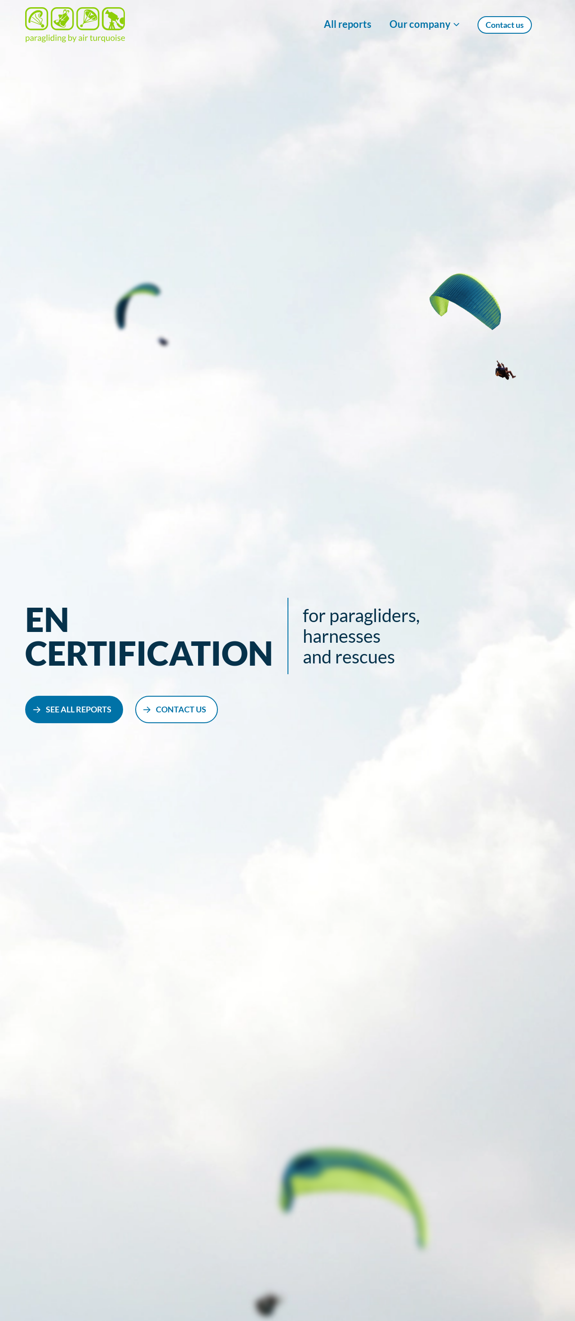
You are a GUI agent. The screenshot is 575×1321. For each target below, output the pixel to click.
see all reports (78, 709)
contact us (181, 709)
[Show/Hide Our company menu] (424, 25)
